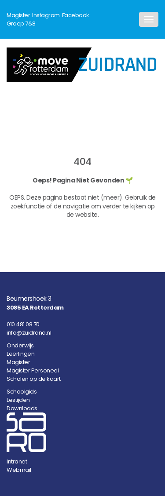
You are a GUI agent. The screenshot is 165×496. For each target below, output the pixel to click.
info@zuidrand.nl (29, 332)
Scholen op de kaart (34, 379)
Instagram (46, 15)
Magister (18, 15)
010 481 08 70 (23, 324)
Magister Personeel (33, 370)
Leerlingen (20, 354)
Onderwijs (20, 345)
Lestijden (18, 400)
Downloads (22, 408)
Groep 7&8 (21, 23)
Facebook (75, 15)
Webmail (19, 470)
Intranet (17, 461)
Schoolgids (22, 391)
